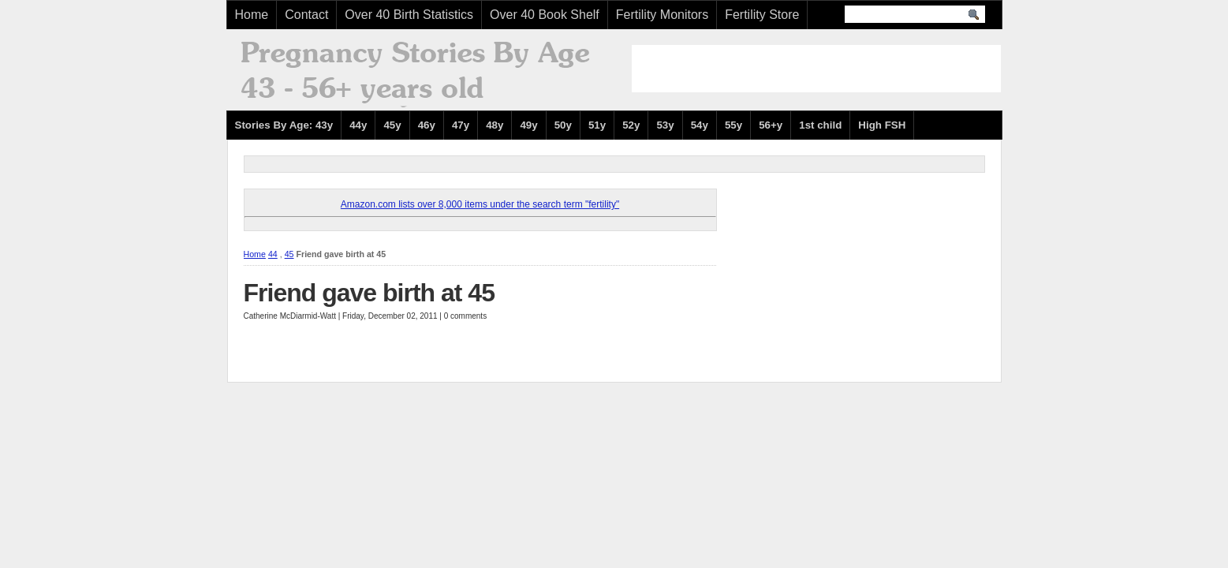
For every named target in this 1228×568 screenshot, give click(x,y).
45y (392, 125)
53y (665, 125)
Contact (306, 14)
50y (563, 125)
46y (426, 125)
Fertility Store (762, 14)
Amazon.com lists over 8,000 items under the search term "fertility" (480, 204)
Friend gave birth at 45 (369, 292)
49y (528, 125)
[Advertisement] (816, 68)
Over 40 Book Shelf (544, 14)
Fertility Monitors (662, 14)
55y (733, 125)
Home (252, 14)
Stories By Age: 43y (284, 125)
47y (460, 125)
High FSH (881, 125)
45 (289, 254)
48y (494, 125)
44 (273, 254)
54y (699, 125)
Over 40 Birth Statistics (409, 14)
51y (597, 125)
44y (358, 125)
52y (631, 125)
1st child (820, 125)
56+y (770, 125)
